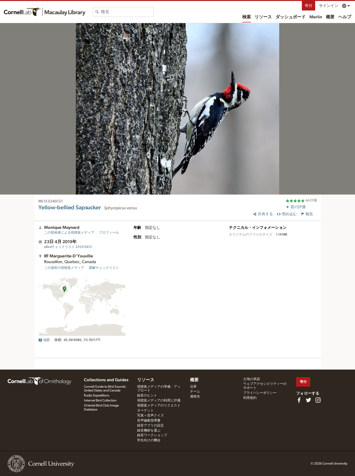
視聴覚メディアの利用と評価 (158, 400)
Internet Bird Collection (100, 400)
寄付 (308, 6)
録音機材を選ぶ (148, 430)
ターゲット (145, 410)
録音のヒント (147, 395)
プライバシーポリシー (260, 393)
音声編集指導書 (148, 420)
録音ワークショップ (152, 435)
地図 (44, 340)
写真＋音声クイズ (150, 415)
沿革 (193, 386)
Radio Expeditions (96, 395)
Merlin (315, 17)
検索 (246, 17)
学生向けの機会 (148, 440)
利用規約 (250, 398)
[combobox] (127, 12)
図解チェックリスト (104, 268)
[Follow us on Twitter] (308, 400)
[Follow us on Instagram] (318, 400)
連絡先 (195, 396)
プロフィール (109, 232)
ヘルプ (344, 17)
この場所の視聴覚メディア (64, 268)
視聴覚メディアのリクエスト (158, 405)
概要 (330, 17)
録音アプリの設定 (150, 425)
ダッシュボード (291, 17)
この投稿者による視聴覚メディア (69, 232)
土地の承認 (251, 379)
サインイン (328, 6)
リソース (263, 17)
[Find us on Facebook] (299, 400)
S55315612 (68, 247)
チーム (195, 391)
